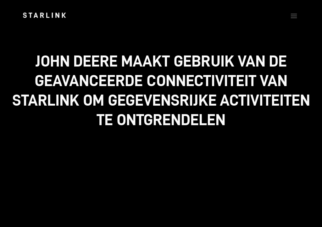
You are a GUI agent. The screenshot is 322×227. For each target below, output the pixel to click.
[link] (44, 15)
